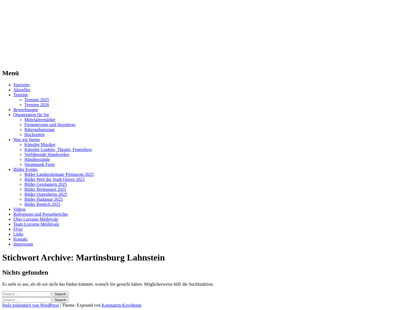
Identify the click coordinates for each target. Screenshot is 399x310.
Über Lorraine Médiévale (35, 219)
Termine (20, 94)
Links (18, 234)
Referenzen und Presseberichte (40, 214)
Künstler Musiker (39, 144)
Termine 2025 (36, 99)
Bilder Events (25, 169)
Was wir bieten (26, 139)
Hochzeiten (34, 134)
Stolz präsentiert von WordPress (30, 305)
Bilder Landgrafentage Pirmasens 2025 (59, 174)
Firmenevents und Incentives (50, 124)
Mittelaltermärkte (39, 119)
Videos (19, 209)
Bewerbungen (25, 109)
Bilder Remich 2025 (42, 204)
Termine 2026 (36, 104)
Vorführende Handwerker (47, 154)
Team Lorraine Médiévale (36, 224)
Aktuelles (21, 89)
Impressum (23, 244)
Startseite (21, 84)
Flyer (18, 229)
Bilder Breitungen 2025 (45, 189)
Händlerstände (37, 159)
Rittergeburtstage (39, 129)
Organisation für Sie (31, 114)
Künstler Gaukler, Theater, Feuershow (58, 149)
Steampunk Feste (39, 164)
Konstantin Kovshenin (122, 305)
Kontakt (20, 239)
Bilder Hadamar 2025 (43, 199)
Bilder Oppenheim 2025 (45, 194)
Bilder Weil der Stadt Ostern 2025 (54, 179)
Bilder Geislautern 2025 (45, 184)
